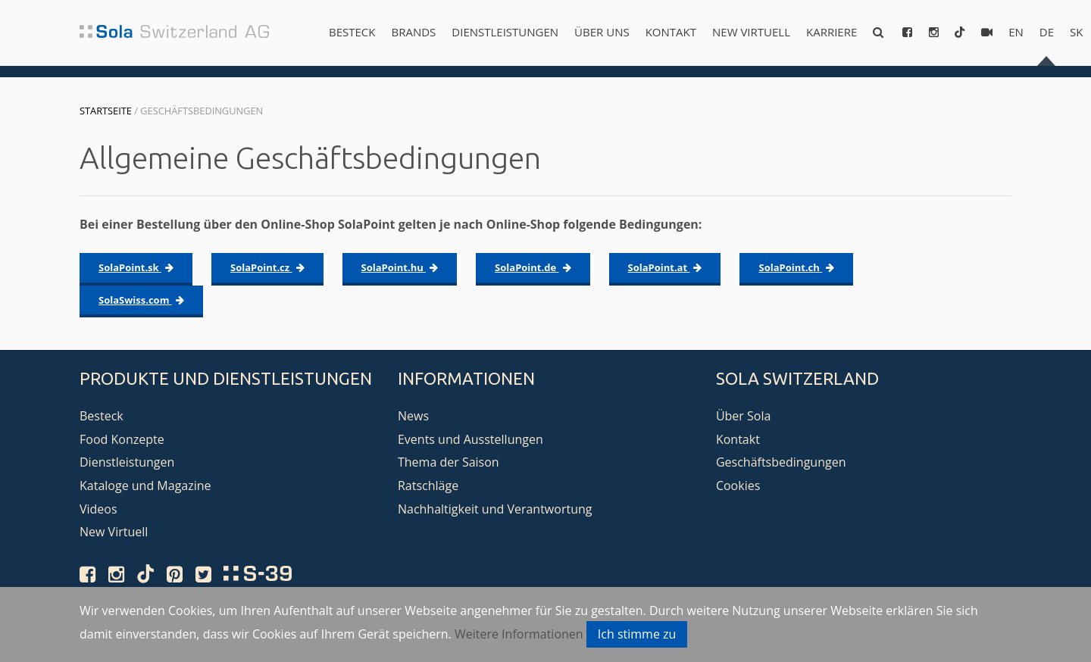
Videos (98, 509)
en (1016, 31)
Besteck (352, 31)
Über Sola (743, 416)
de (1046, 31)
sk (1076, 31)
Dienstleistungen (505, 31)
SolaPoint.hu (400, 267)
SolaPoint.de (533, 267)
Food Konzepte (122, 439)
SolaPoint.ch (796, 267)
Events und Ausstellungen (470, 439)
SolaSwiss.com (141, 300)
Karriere (831, 31)
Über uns (602, 31)
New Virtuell (751, 31)
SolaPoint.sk (135, 267)
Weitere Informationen (519, 634)
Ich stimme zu (637, 634)
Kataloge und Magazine (145, 485)
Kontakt (671, 31)
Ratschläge (428, 485)
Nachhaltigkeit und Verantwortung (495, 509)
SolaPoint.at (665, 267)
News (413, 416)
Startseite (106, 110)
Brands (413, 31)
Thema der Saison (448, 462)
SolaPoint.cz (267, 267)
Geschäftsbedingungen (781, 462)
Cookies (738, 485)
